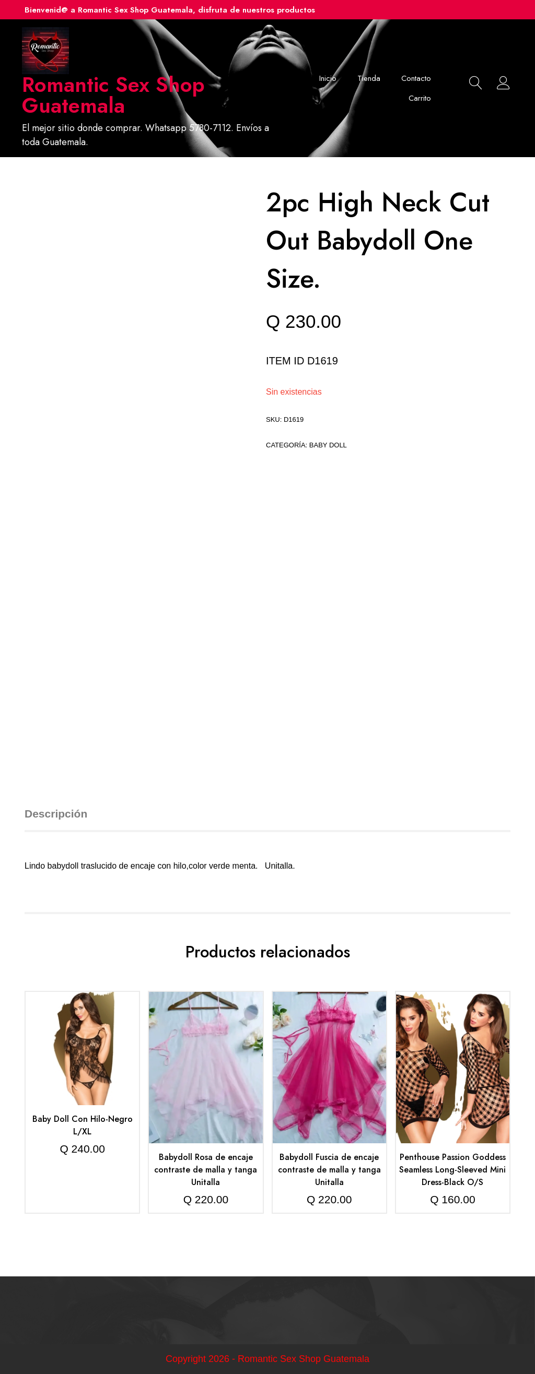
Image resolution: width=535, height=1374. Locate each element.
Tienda (368, 78)
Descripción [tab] (56, 814)
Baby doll (328, 445)
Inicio (327, 78)
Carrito (420, 98)
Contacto (416, 78)
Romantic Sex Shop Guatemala (113, 95)
